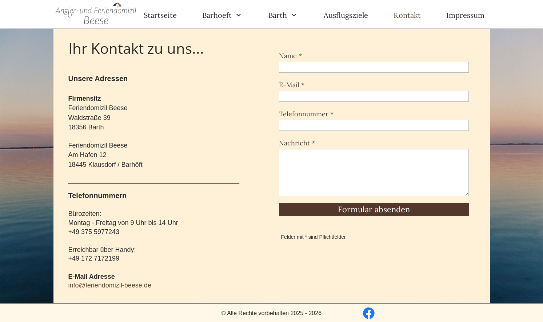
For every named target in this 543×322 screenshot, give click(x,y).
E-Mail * (291, 85)
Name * (290, 56)
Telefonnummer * (306, 114)
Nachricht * (297, 143)
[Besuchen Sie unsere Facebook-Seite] (369, 313)
